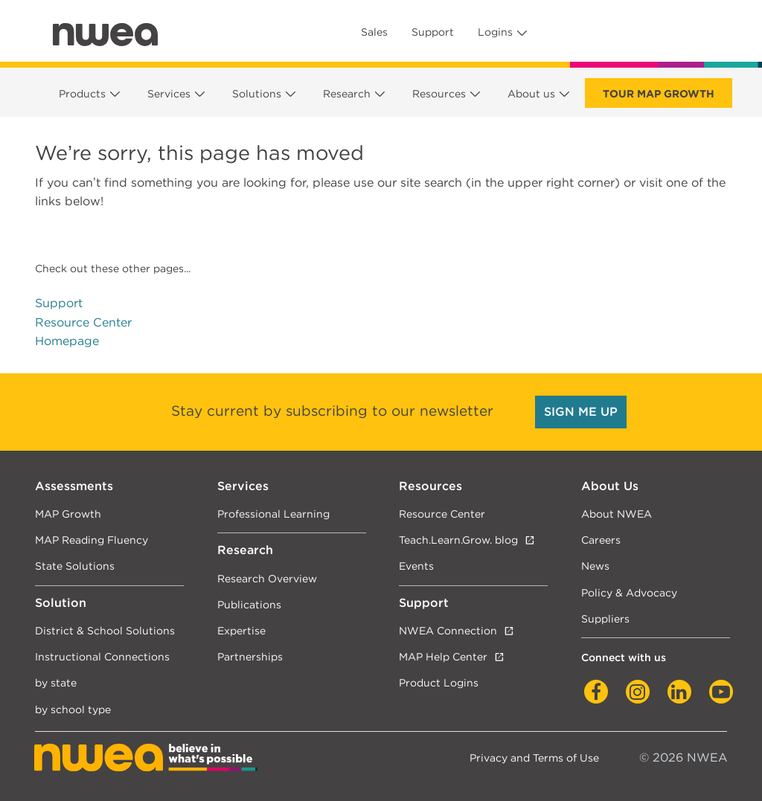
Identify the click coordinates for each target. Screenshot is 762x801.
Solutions (256, 94)
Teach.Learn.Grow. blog (458, 539)
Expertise (241, 630)
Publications (249, 604)
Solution (60, 603)
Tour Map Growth (658, 94)
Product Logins (438, 682)
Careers (601, 539)
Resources (439, 94)
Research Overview (267, 578)
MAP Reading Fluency (91, 539)
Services (168, 94)
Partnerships (250, 656)
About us (531, 94)
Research (347, 94)
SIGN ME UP (581, 412)
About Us (609, 486)
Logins (495, 32)
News (595, 565)
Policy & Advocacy (629, 592)
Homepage (67, 341)
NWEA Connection (448, 630)
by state (56, 682)
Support (433, 32)
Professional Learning (273, 513)
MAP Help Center (443, 656)
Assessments (74, 486)
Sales (374, 32)
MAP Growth (68, 513)
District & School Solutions (105, 630)
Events (416, 565)
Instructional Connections (102, 656)
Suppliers (605, 618)
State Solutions (75, 565)
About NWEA (616, 513)
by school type (73, 709)
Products (82, 94)
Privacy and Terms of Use (534, 757)
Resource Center (83, 322)
